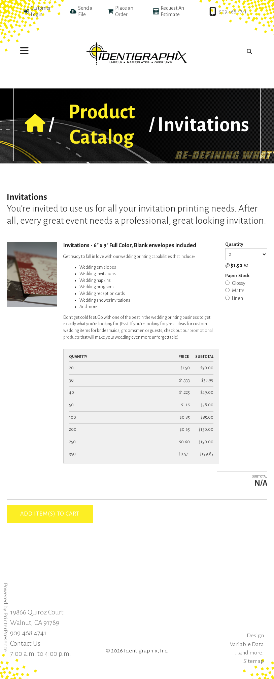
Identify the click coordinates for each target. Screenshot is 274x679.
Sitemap (253, 661)
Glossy (235, 283)
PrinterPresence (5, 632)
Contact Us (25, 643)
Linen (234, 298)
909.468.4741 (232, 11)
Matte (234, 290)
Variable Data (247, 644)
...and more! (249, 653)
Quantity (234, 244)
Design (255, 636)
